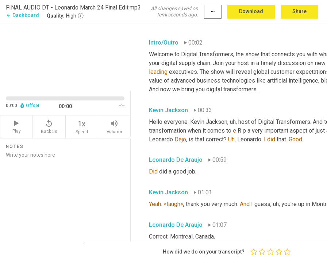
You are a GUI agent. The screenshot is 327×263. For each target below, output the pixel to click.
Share (299, 11)
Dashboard (22, 15)
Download (251, 11)
